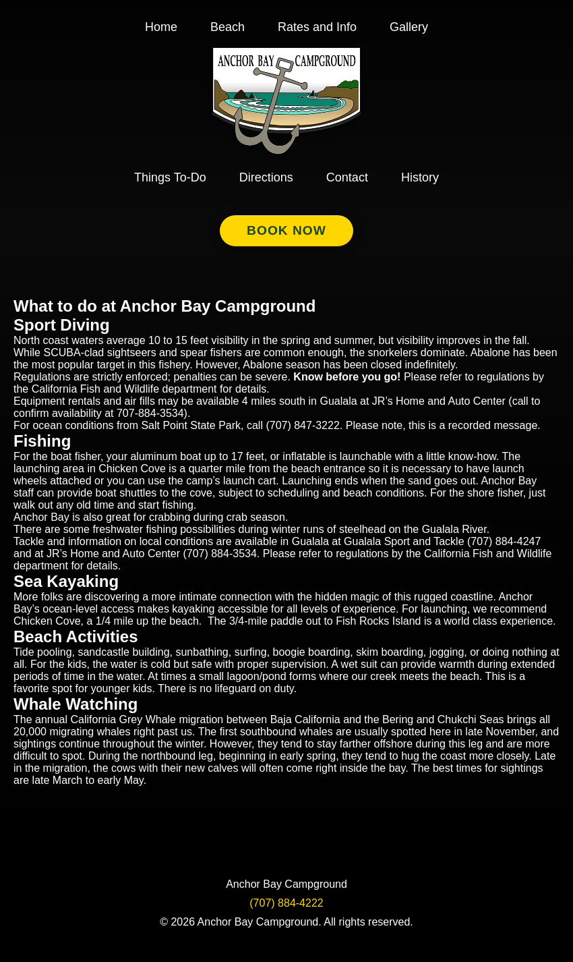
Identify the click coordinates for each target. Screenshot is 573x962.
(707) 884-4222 (286, 903)
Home (161, 27)
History (420, 177)
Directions (266, 177)
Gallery (409, 27)
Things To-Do (170, 177)
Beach (227, 27)
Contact (347, 177)
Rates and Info (317, 27)
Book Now (286, 230)
